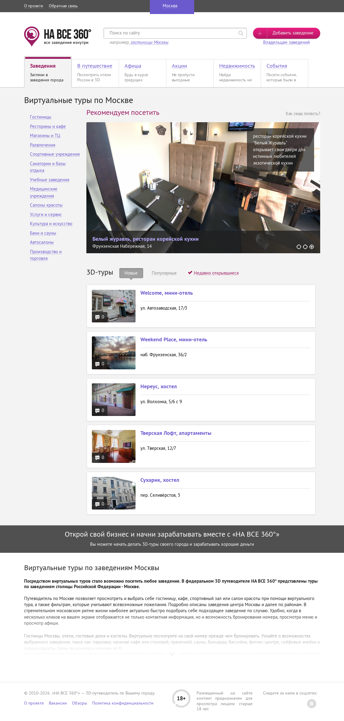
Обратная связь (63, 6)
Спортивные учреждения (55, 155)
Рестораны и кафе (48, 127)
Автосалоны (42, 243)
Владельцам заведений (286, 43)
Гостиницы (40, 117)
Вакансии (58, 703)
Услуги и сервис (46, 215)
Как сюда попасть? (303, 113)
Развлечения (42, 145)
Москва (170, 6)
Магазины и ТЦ (45, 136)
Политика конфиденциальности (123, 703)
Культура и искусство (51, 224)
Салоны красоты (46, 205)
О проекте (33, 6)
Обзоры (79, 703)
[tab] (131, 273)
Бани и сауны (43, 233)
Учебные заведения (49, 180)
